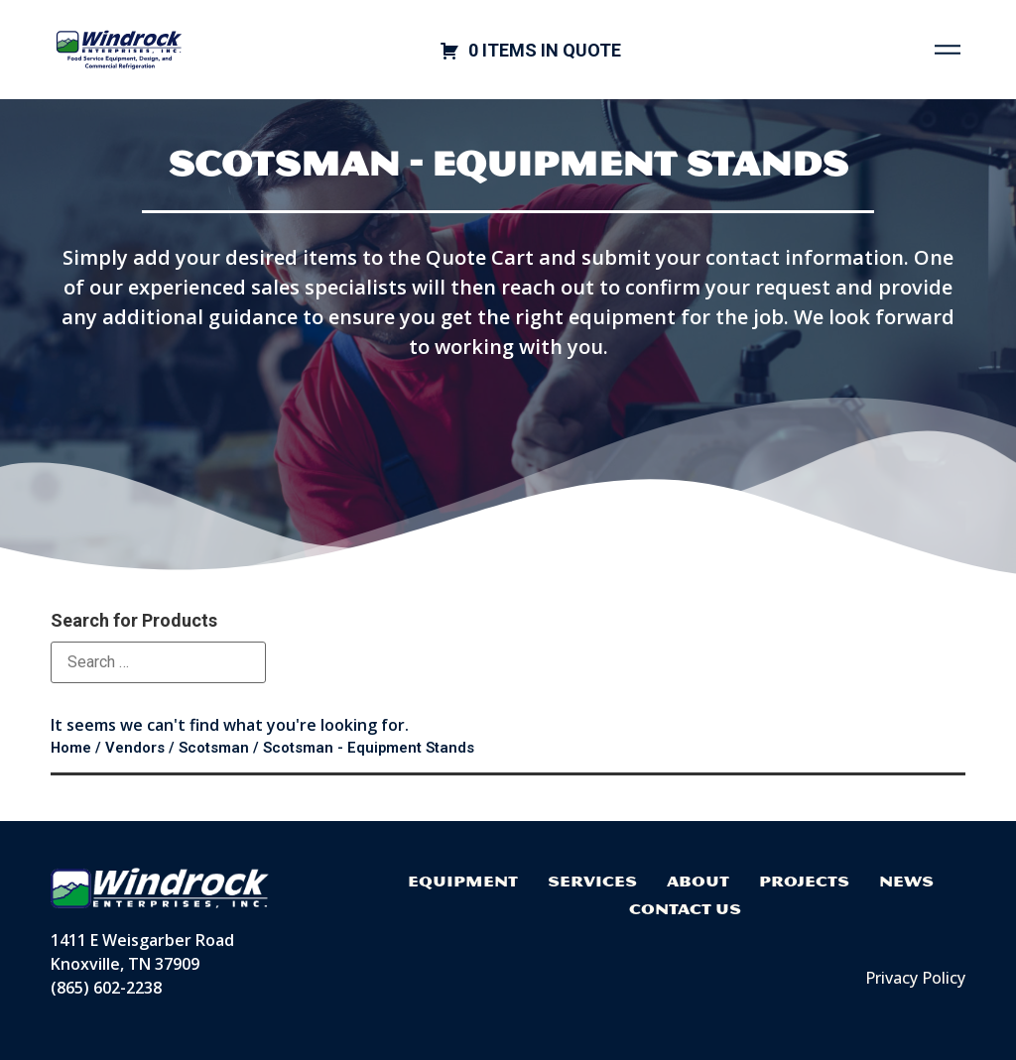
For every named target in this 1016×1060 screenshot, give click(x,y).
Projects (804, 881)
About (698, 881)
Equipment (463, 881)
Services (592, 881)
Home (71, 748)
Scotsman (214, 748)
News (906, 881)
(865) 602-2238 (106, 988)
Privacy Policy (915, 978)
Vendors (135, 748)
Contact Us (685, 908)
